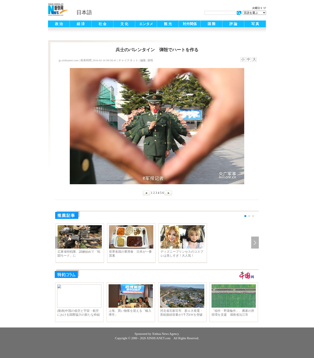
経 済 (81, 24)
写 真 (255, 24)
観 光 (168, 24)
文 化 (124, 24)
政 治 (59, 24)
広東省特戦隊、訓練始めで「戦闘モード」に (79, 253)
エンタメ (146, 24)
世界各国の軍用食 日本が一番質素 (130, 253)
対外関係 (190, 24)
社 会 (102, 24)
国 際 (211, 24)
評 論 (233, 24)
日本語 (84, 12)
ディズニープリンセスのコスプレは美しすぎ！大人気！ (181, 253)
